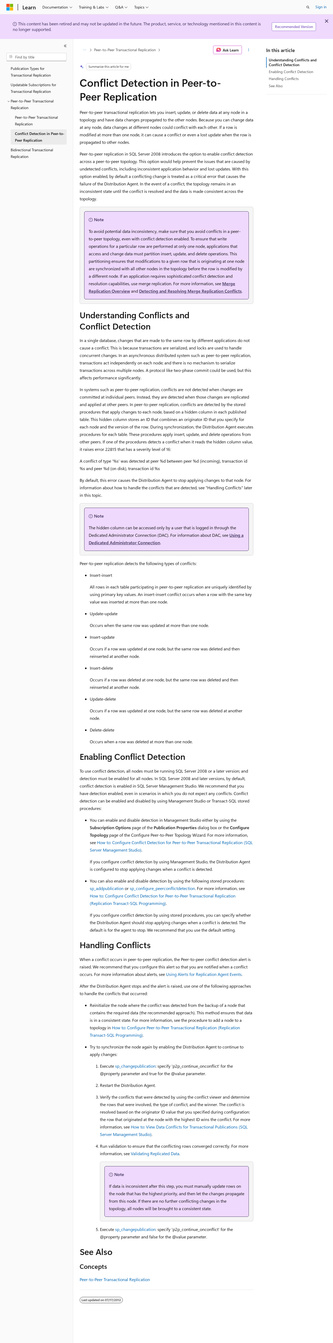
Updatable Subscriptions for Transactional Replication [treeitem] (33, 88)
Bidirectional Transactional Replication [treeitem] (32, 153)
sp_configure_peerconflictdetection (162, 888)
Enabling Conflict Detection (291, 71)
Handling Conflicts (284, 78)
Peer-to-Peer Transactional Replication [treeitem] (36, 120)
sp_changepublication (135, 1066)
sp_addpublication (107, 888)
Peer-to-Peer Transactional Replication (125, 49)
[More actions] (248, 50)
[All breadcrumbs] (84, 50)
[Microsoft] (9, 7)
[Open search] (308, 7)
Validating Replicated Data (155, 1153)
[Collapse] (65, 46)
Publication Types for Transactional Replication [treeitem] (31, 72)
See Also (276, 85)
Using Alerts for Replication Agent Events (204, 974)
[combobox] (36, 57)
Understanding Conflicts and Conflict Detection (292, 62)
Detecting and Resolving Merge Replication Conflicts (190, 291)
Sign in (321, 6)
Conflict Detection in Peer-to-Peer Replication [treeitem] (39, 137)
